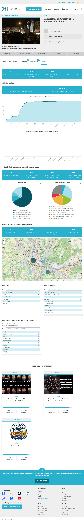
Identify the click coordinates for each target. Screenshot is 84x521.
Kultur (45, 15)
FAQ (63, 491)
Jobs (39, 493)
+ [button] (3, 240)
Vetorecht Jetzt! (66, 500)
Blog (39, 495)
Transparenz (65, 506)
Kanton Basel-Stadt (12, 15)
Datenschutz (65, 510)
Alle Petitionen (42, 508)
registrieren (61, 2)
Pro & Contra (13, 62)
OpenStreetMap (66, 280)
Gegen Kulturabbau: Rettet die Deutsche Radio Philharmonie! (58, 400)
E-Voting (64, 498)
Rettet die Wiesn (16, 446)
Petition (4, 62)
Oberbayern (16, 420)
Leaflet (44, 280)
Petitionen (48, 9)
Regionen (41, 514)
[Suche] (81, 9)
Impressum (65, 512)
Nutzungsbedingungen (68, 508)
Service (56, 9)
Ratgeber (40, 506)
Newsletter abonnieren (11, 506)
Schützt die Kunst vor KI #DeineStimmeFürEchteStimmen (16, 400)
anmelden (71, 2)
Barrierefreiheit (66, 514)
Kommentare (34, 61)
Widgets (64, 493)
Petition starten (34, 9)
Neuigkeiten (23, 61)
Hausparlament (66, 497)
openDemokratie (66, 495)
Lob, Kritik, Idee (43, 498)
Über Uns (65, 9)
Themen (40, 512)
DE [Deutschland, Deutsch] (79, 2)
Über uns (40, 491)
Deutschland (16, 373)
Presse (40, 497)
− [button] (3, 243)
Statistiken (44, 62)
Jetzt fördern (42, 480)
